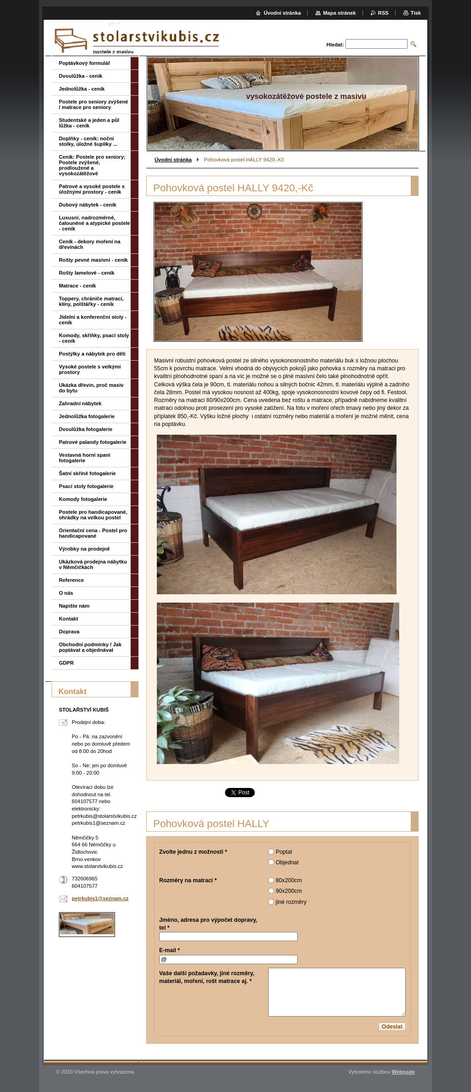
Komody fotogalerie (83, 499)
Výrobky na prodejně (84, 549)
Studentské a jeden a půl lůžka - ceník (89, 122)
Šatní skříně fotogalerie (87, 473)
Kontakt (68, 618)
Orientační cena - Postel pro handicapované (93, 533)
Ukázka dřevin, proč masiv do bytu (91, 387)
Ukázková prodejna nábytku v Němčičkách (93, 564)
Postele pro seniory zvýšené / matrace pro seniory (93, 104)
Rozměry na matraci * (188, 880)
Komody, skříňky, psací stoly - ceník (94, 338)
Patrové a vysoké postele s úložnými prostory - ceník (92, 189)
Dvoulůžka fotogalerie (85, 429)
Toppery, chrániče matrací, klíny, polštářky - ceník (91, 301)
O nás (66, 593)
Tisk (416, 13)
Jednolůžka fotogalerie (87, 416)
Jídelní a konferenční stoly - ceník (92, 319)
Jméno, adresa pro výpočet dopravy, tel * (208, 924)
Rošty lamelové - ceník (87, 273)
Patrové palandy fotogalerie (92, 442)
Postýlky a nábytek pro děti (92, 353)
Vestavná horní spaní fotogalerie (84, 457)
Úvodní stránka (173, 159)
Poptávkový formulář (84, 63)
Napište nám (74, 606)
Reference (71, 580)
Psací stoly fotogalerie (86, 486)
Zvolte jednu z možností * (193, 852)
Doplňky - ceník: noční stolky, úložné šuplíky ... (88, 141)
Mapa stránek (339, 13)
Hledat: (335, 44)
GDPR (66, 663)
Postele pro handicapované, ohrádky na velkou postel (93, 514)
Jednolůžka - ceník (81, 89)
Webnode (403, 1072)
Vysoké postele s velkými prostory (90, 369)
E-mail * (169, 950)
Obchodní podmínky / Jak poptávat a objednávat (90, 647)
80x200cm (289, 880)
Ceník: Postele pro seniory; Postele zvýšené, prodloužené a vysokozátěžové (92, 165)
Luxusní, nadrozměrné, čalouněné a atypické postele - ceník (94, 223)
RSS (383, 13)
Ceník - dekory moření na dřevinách (90, 244)
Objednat (287, 862)
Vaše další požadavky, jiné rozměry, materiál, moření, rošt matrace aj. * (206, 977)
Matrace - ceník (77, 285)
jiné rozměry (291, 902)
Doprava (69, 631)
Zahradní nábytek (80, 403)
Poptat (284, 852)
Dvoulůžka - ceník (81, 76)
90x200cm (289, 891)
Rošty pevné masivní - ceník (93, 260)
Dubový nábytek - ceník (87, 204)
